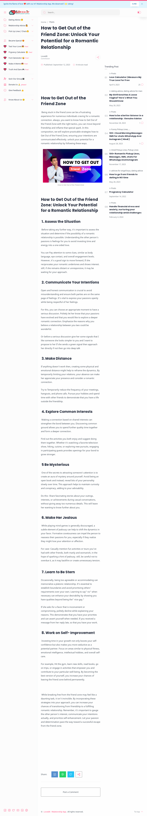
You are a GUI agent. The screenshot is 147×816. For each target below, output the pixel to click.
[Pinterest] (26, 810)
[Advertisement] (92, 80)
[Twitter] (13, 810)
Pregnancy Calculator (121, 192)
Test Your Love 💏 (16, 46)
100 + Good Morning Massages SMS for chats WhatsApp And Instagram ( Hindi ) (125, 136)
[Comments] (140, 84)
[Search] (80, 12)
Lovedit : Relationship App (55, 812)
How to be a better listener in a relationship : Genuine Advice (126, 117)
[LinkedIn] (22, 810)
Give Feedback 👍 (16, 90)
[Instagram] (9, 810)
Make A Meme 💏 (16, 63)
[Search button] (44, 12)
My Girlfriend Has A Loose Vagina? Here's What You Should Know (123, 97)
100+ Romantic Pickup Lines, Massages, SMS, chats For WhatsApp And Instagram (124, 156)
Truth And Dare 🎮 (16, 69)
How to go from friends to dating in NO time (123, 176)
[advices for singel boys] (121, 170)
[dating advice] (117, 91)
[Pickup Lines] (133, 150)
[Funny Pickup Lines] (119, 129)
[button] (139, 12)
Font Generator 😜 (17, 58)
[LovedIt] (44, 56)
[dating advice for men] (133, 91)
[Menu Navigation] (5, 12)
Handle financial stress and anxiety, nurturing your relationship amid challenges (125, 209)
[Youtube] (18, 810)
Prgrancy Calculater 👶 (18, 52)
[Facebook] (5, 810)
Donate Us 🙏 (14, 84)
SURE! (134, 4)
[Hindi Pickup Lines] (136, 129)
